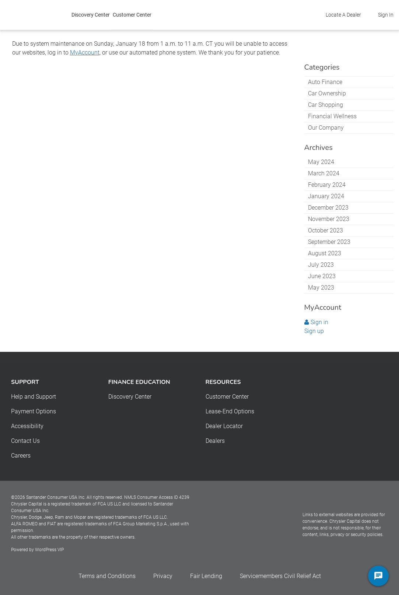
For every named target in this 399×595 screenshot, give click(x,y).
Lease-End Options (230, 411)
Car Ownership (327, 93)
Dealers (215, 440)
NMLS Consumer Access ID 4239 (156, 497)
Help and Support (33, 396)
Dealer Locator (224, 426)
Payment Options (33, 411)
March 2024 (323, 173)
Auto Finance (325, 81)
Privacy (162, 576)
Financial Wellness (332, 116)
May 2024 (321, 161)
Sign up (314, 331)
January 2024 (326, 196)
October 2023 (325, 230)
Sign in (316, 322)
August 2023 (324, 253)
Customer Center (132, 15)
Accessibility (27, 426)
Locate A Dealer (343, 15)
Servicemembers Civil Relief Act (280, 576)
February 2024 (327, 184)
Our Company (326, 127)
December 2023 (328, 207)
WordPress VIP (49, 549)
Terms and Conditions (107, 576)
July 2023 (321, 264)
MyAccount (84, 52)
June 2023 (322, 276)
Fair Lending (206, 576)
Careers (21, 455)
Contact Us (25, 440)
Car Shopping (325, 104)
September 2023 (329, 241)
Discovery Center (90, 15)
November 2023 (328, 219)
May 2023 (321, 287)
